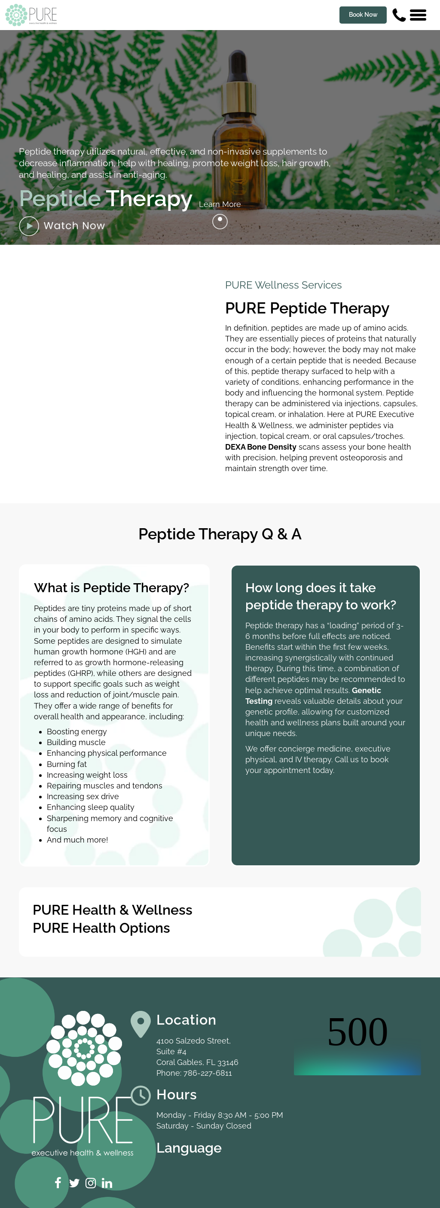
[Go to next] (220, 221)
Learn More (220, 204)
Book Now (363, 14)
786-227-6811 (207, 1072)
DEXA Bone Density (260, 446)
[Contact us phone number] (399, 15)
